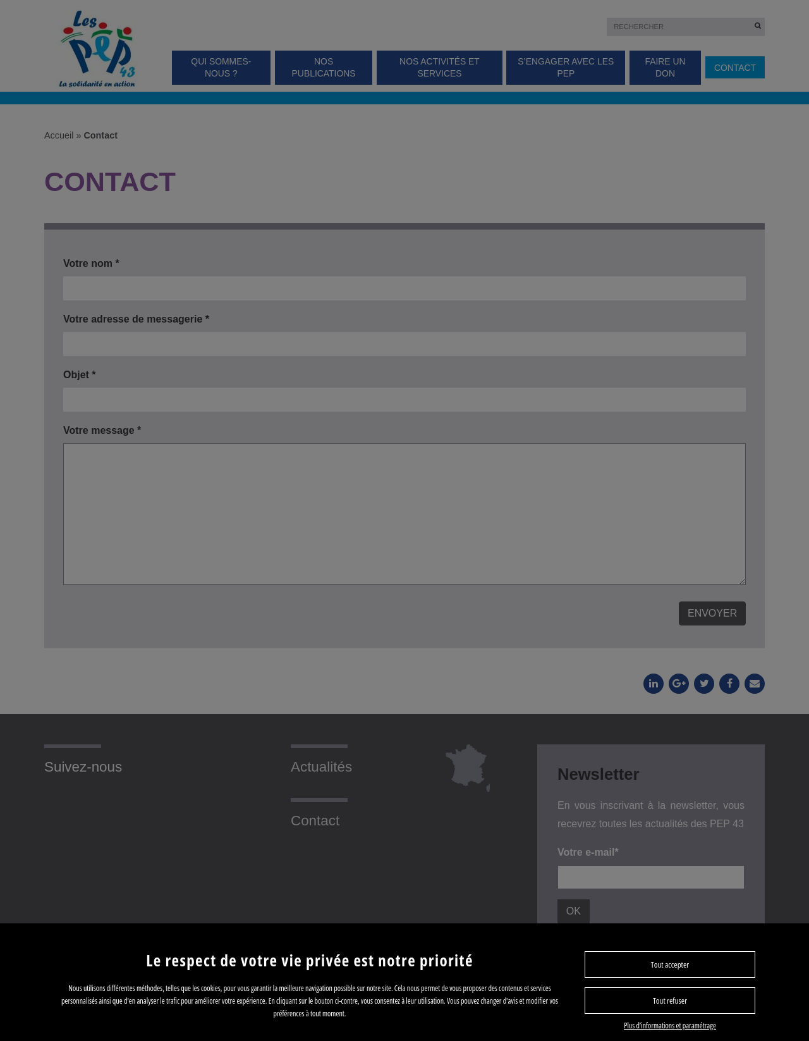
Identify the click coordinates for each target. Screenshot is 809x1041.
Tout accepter (670, 964)
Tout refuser (670, 1000)
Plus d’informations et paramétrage (670, 1025)
